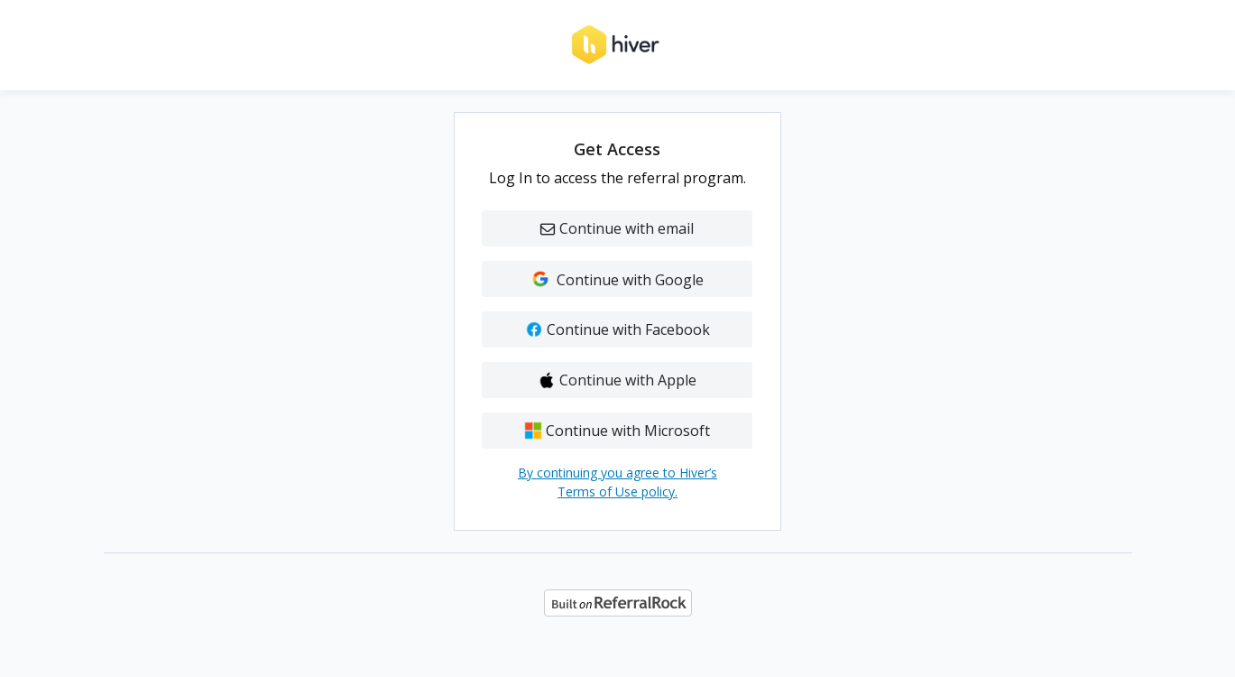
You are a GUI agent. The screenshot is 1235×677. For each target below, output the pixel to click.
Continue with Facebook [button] (617, 329)
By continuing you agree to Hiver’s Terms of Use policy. (617, 482)
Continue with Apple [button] (617, 380)
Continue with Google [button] (617, 280)
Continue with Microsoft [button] (617, 431)
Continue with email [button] (617, 228)
